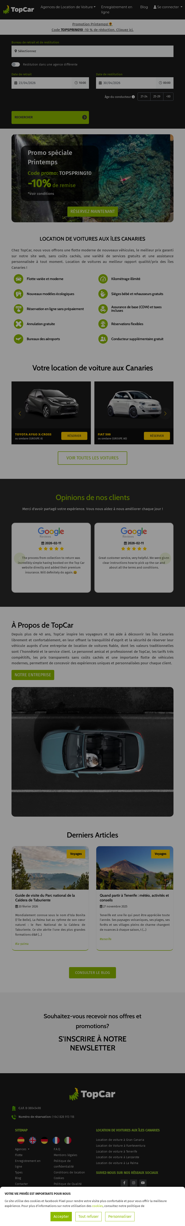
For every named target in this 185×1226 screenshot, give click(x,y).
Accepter (61, 1216)
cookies (97, 1206)
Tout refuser (88, 1216)
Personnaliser (119, 1216)
